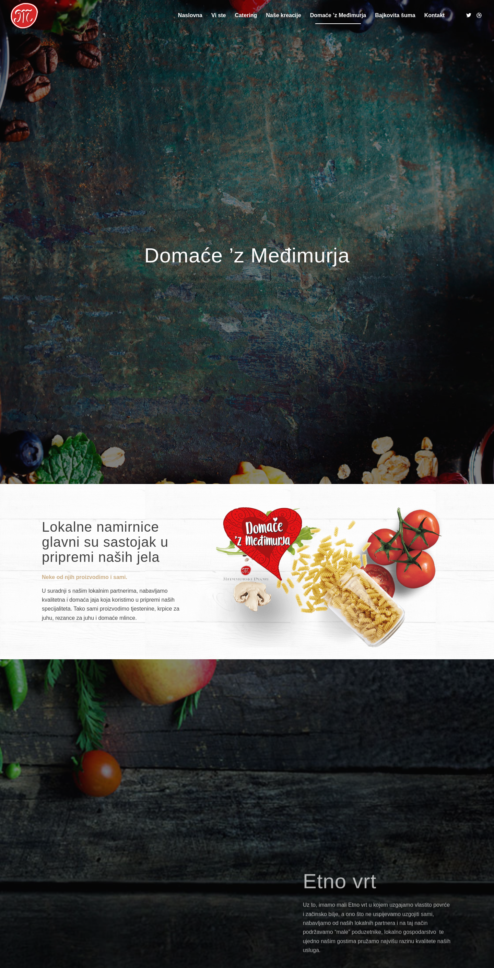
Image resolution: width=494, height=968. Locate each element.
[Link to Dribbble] (479, 15)
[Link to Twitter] (468, 15)
